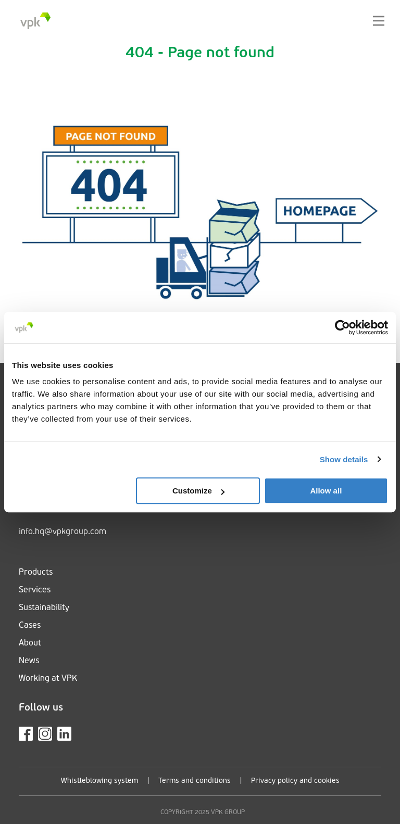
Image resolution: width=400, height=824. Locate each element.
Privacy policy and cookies (295, 781)
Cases (30, 626)
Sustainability (44, 608)
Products (36, 572)
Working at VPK (48, 679)
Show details (344, 459)
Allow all (326, 490)
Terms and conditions (194, 781)
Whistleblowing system (99, 781)
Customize (198, 490)
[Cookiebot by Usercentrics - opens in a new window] (342, 327)
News (29, 661)
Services (35, 590)
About (30, 643)
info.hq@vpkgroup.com (62, 532)
